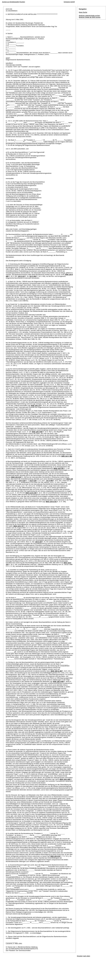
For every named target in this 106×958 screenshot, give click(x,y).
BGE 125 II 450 (37, 432)
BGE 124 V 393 (66, 456)
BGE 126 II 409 (58, 681)
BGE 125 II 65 (58, 468)
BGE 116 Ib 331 (51, 501)
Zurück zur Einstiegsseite (10, 2)
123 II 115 (21, 276)
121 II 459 (49, 481)
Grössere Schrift (69, 2)
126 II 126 (38, 542)
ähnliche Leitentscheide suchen (89, 15)
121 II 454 (32, 276)
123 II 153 (22, 481)
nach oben (86, 956)
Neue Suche (83, 12)
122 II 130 (32, 481)
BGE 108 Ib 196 (56, 671)
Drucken (22, 2)
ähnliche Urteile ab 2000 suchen (89, 17)
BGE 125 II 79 (36, 405)
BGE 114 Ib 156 (31, 493)
